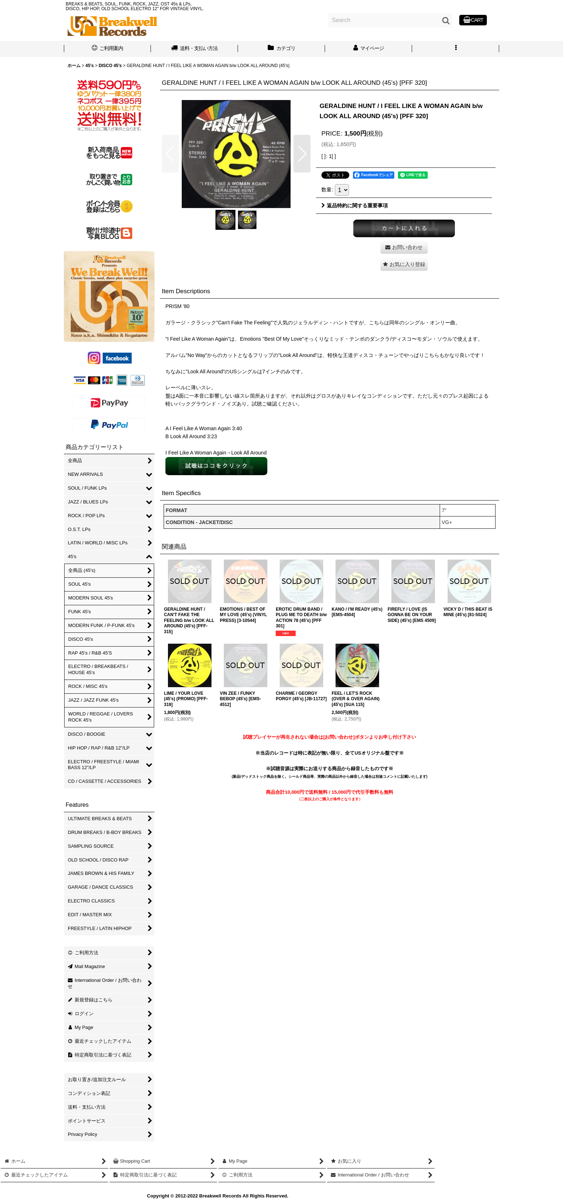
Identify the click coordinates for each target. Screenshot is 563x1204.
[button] (455, 49)
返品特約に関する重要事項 (354, 205)
